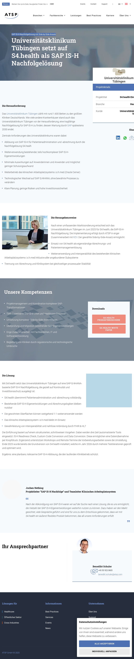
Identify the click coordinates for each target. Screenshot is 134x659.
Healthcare (8, 611)
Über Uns (93, 611)
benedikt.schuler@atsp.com (110, 574)
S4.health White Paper (109, 329)
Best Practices (94, 15)
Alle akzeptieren (104, 644)
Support (104, 4)
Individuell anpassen (104, 651)
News (48, 628)
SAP (69, 125)
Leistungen (76, 15)
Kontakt (93, 4)
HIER (52, 4)
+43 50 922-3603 (105, 570)
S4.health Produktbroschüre (108, 319)
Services (49, 617)
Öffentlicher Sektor (11, 617)
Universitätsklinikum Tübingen (22, 113)
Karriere (110, 15)
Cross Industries (10, 623)
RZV (75, 237)
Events (82, 4)
